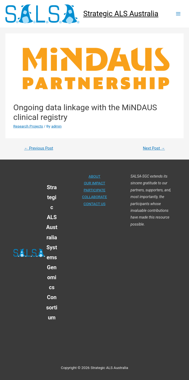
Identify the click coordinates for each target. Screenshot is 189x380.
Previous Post (38, 148)
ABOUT (95, 176)
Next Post (154, 148)
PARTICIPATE (94, 190)
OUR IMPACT (94, 183)
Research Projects (28, 126)
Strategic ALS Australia (121, 13)
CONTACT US (94, 204)
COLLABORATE (94, 197)
